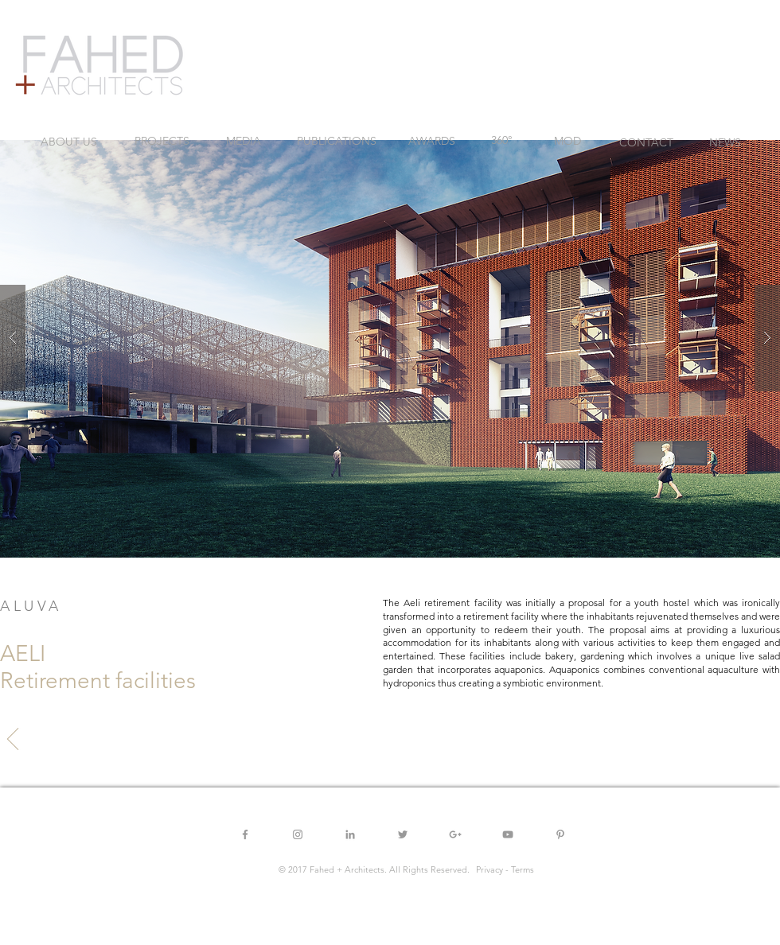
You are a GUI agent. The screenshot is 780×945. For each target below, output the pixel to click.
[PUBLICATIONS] (336, 141)
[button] (390, 338)
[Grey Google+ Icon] (455, 834)
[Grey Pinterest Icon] (560, 834)
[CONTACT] (646, 143)
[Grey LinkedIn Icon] (350, 834)
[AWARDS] (432, 141)
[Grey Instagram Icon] (297, 834)
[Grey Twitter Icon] (402, 834)
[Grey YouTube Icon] (507, 834)
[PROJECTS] (162, 141)
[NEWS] (725, 143)
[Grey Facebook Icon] (245, 834)
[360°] (501, 141)
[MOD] (567, 141)
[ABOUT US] (69, 142)
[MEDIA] (244, 141)
